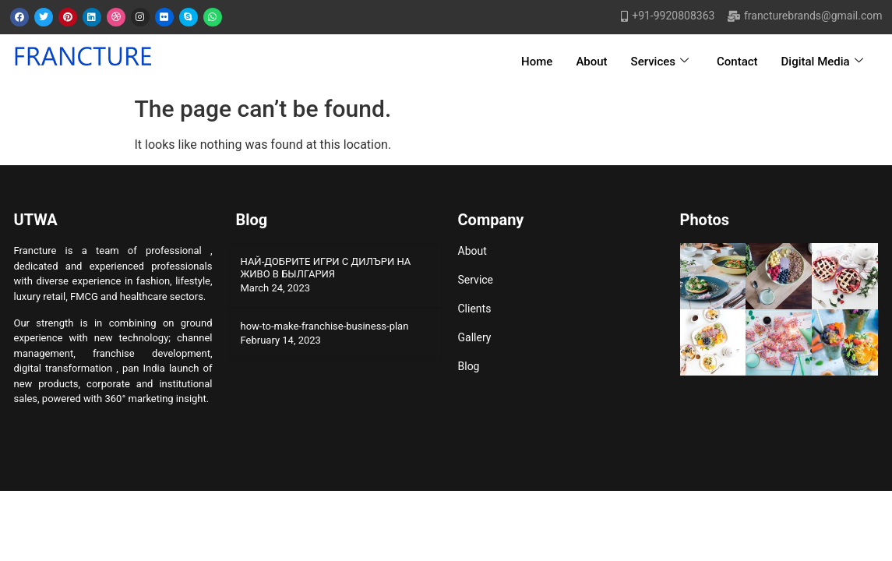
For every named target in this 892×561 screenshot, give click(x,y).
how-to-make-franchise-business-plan (325, 326)
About (591, 62)
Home (536, 62)
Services (660, 62)
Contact (737, 62)
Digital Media (822, 62)
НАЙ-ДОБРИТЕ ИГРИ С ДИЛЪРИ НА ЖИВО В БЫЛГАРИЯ (326, 268)
